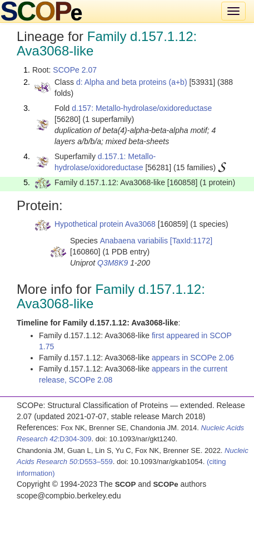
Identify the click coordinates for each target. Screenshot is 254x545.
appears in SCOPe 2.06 (193, 357)
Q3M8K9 (112, 262)
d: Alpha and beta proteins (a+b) (131, 82)
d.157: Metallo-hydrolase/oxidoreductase (142, 108)
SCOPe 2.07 (75, 69)
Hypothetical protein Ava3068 (105, 224)
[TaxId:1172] (191, 240)
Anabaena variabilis (134, 240)
